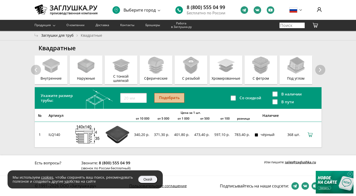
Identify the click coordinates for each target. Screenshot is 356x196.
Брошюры (152, 25)
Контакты (127, 25)
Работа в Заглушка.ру (181, 25)
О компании (75, 25)
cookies (47, 177)
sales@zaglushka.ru (300, 162)
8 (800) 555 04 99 (206, 7)
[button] (320, 70)
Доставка (102, 25)
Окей (147, 179)
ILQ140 (54, 134)
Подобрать (169, 97)
